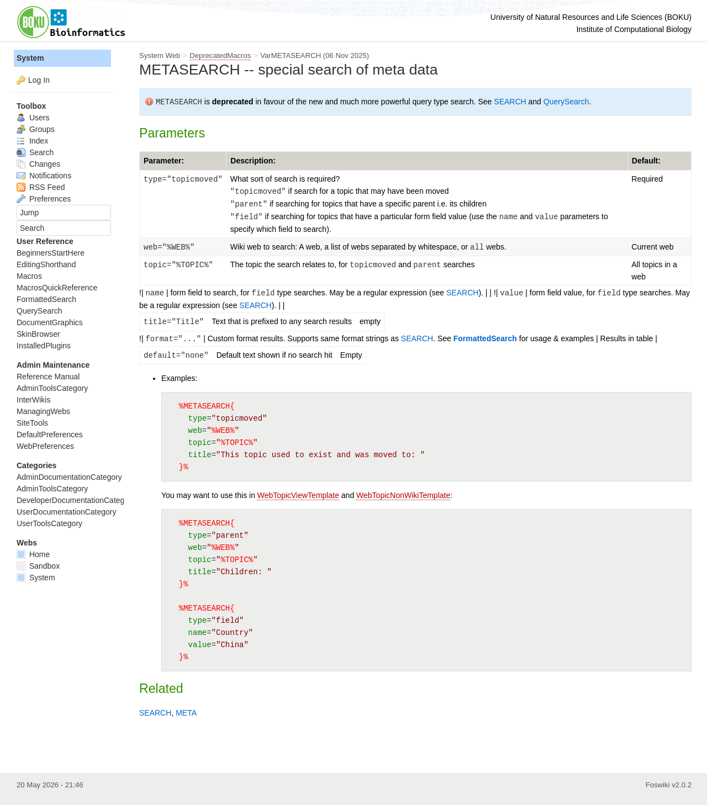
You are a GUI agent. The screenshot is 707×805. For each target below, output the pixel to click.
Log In (39, 80)
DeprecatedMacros (220, 55)
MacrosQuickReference (57, 287)
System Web (159, 55)
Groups (36, 129)
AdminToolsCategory (52, 388)
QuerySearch (566, 101)
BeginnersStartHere (51, 252)
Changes (38, 164)
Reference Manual (48, 376)
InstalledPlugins (44, 345)
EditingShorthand (46, 264)
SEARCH (510, 101)
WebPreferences (45, 446)
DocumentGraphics (50, 322)
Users (33, 117)
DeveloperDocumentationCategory (76, 500)
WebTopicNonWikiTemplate (403, 495)
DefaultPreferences (50, 434)
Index (32, 140)
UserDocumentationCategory (67, 511)
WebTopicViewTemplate (298, 495)
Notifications (44, 175)
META (186, 712)
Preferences (44, 198)
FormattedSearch (485, 338)
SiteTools (32, 423)
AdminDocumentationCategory (69, 477)
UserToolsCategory (49, 523)
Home (33, 554)
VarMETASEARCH (290, 55)
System (30, 58)
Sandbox (38, 566)
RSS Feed (41, 187)
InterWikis (33, 399)
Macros (29, 276)
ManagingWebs (43, 411)
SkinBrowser (38, 334)
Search (35, 152)
